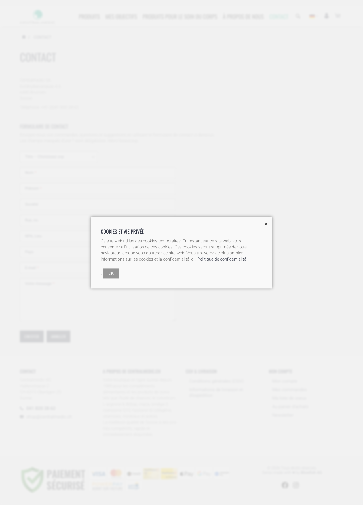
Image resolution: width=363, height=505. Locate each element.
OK (111, 273)
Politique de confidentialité (221, 259)
